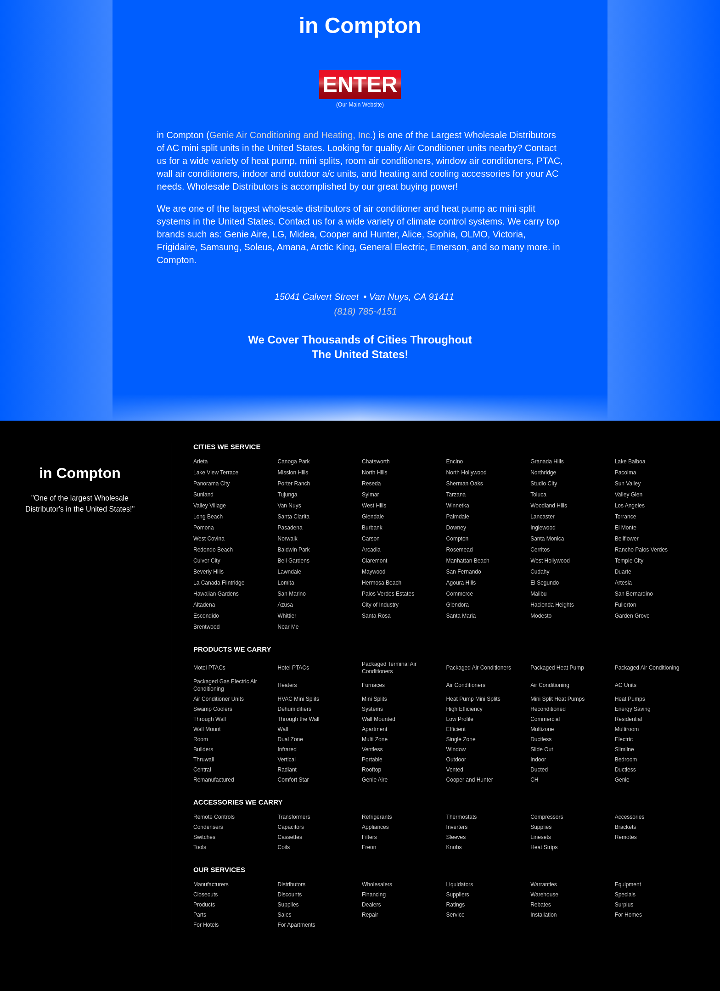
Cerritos (540, 549)
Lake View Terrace (215, 472)
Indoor (538, 759)
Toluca (538, 494)
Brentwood (206, 627)
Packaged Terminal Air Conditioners (389, 668)
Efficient (456, 729)
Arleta (200, 461)
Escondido (206, 616)
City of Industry (380, 605)
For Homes (628, 915)
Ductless (540, 739)
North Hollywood (466, 472)
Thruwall (203, 759)
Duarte (623, 572)
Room (200, 739)
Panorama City (211, 483)
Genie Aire (375, 780)
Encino (454, 461)
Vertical (287, 759)
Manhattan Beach (467, 560)
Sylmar (370, 494)
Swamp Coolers (212, 709)
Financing (374, 894)
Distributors (292, 884)
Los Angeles (630, 505)
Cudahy (539, 572)
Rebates (540, 904)
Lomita (286, 583)
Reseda (371, 483)
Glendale (373, 516)
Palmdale (457, 516)
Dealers (371, 904)
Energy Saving (633, 709)
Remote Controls (214, 817)
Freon (369, 847)
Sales (285, 915)
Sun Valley (628, 483)
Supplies (540, 827)
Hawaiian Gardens (216, 594)
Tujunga (288, 494)
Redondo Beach (213, 549)
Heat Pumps (630, 699)
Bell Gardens (293, 560)
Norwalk (288, 538)
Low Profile (459, 719)
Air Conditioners (465, 685)
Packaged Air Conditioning (647, 667)
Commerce (459, 594)
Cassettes (290, 837)
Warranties (543, 884)
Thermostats (461, 817)
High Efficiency (464, 709)
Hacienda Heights (552, 605)
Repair (370, 915)
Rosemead (459, 549)
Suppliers (457, 894)
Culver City (206, 560)
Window (456, 749)
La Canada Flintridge (218, 583)
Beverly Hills (208, 572)
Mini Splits (374, 699)
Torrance (625, 516)
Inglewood (543, 527)
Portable (372, 759)
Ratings (455, 904)
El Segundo (544, 583)
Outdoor (456, 759)
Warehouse (544, 894)
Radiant (287, 769)
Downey (456, 527)
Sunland (203, 494)
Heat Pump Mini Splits (473, 699)
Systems (372, 709)
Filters (369, 837)
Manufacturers (211, 884)
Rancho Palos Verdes (641, 549)
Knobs (454, 847)
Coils (284, 847)
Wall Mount (207, 729)
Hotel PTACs (293, 667)
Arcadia (371, 549)
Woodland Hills (548, 505)
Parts (199, 915)
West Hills (374, 505)
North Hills (374, 472)
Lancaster (542, 516)
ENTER (360, 84)
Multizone (542, 729)
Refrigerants (377, 817)
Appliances (375, 827)
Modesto (540, 616)
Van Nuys (289, 505)
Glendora (457, 605)
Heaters (287, 685)
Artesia (623, 583)
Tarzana (456, 494)
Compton (457, 538)
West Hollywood (550, 560)
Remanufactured (213, 780)
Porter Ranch (294, 483)
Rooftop (371, 769)
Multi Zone (375, 739)
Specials (625, 894)
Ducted (539, 769)
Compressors (546, 817)
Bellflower (627, 538)
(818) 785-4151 (360, 311)
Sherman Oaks (464, 483)
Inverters (457, 827)
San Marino (292, 594)
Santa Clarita (293, 516)
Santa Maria (461, 616)
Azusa (285, 605)
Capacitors (291, 827)
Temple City (629, 560)
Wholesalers (377, 884)
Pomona (203, 527)
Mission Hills (293, 472)
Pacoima (625, 472)
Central (202, 769)
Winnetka (457, 505)
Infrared (287, 749)
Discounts (290, 894)
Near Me (288, 627)
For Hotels (206, 925)
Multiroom (627, 729)
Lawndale (289, 572)
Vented (454, 769)
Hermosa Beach (381, 583)
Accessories (630, 817)
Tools (199, 847)
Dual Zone (290, 739)
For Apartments (296, 925)
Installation (543, 915)
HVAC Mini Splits (298, 699)
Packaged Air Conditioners (478, 667)
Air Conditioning (549, 685)
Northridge (543, 472)
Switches (204, 837)
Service (455, 915)
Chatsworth (376, 461)
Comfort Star (293, 780)
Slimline (624, 749)
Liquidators (459, 884)
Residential (628, 719)
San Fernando (463, 572)
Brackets (625, 827)
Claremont (374, 560)
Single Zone (461, 739)
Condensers (208, 827)
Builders (203, 749)
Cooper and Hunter (469, 780)
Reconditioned (548, 709)
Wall (283, 729)
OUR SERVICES (219, 869)
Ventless (372, 749)
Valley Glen (628, 494)
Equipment (628, 884)
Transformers (294, 817)
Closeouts (205, 894)
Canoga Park (294, 461)
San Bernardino (634, 594)
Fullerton (625, 605)
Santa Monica (547, 538)
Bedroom (626, 759)
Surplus (624, 904)
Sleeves (456, 837)
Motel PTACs (209, 667)
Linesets (540, 837)
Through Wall (209, 719)
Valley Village (209, 505)
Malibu (538, 594)
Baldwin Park (294, 549)
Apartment (374, 729)
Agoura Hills (461, 583)
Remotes (626, 837)
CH (534, 780)
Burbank (372, 527)
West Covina (209, 538)
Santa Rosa (376, 616)
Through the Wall (299, 719)
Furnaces (373, 685)
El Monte (625, 527)
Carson (371, 538)
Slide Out (541, 749)
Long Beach (208, 516)
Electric (624, 739)
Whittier (287, 616)
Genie (622, 780)
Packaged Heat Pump (557, 667)
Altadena (204, 605)
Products (204, 904)
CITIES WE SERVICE (226, 446)
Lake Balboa (630, 461)
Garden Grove (632, 616)
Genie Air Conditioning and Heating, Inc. (291, 135)
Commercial (545, 719)
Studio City (543, 483)
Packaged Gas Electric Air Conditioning (225, 685)
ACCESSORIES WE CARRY (237, 802)
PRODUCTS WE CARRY (232, 649)
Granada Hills (547, 461)
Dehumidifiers (294, 709)
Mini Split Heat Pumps (557, 699)
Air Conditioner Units (218, 699)
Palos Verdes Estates (388, 594)
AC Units (625, 685)
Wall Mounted (378, 719)
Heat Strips (543, 847)
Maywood (373, 572)
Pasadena (290, 527)
